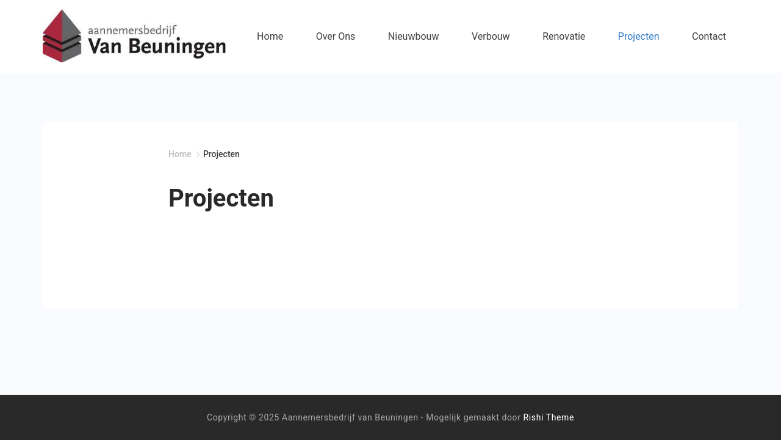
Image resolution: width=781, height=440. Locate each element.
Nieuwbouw (413, 36)
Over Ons (336, 36)
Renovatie (563, 36)
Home (270, 36)
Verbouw (491, 36)
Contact (709, 36)
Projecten (639, 36)
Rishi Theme (549, 417)
